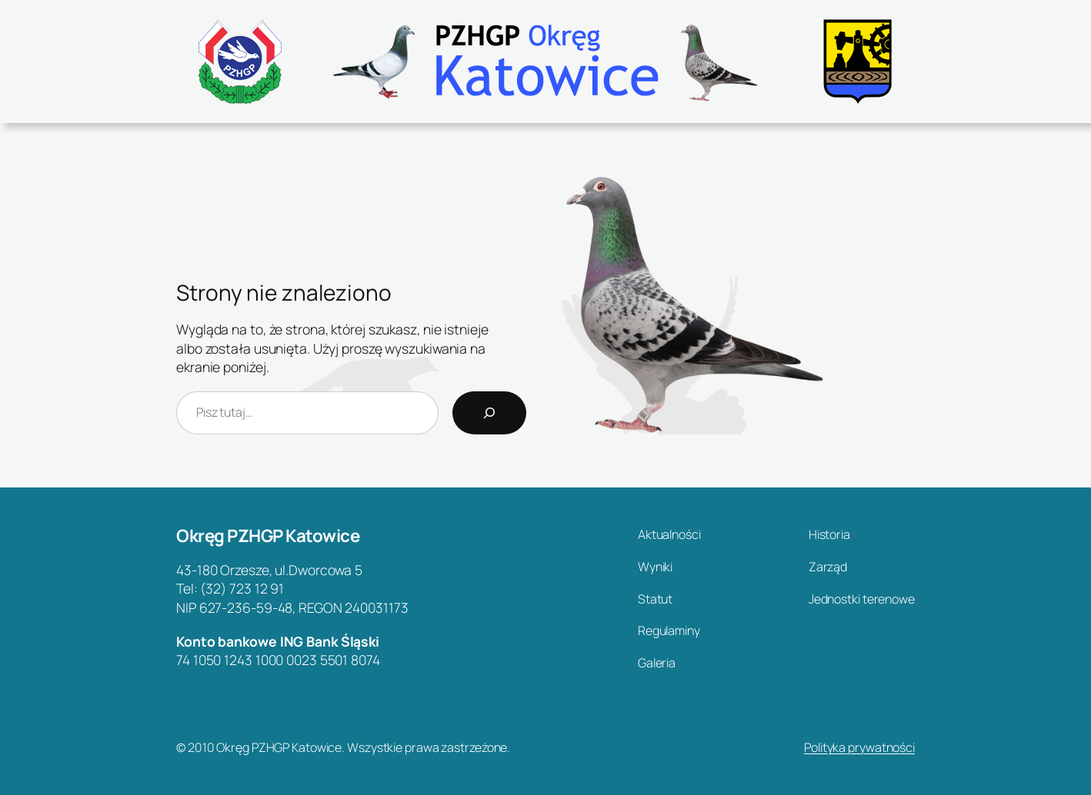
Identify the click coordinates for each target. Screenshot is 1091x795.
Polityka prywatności (859, 747)
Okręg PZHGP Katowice (267, 535)
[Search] (489, 412)
